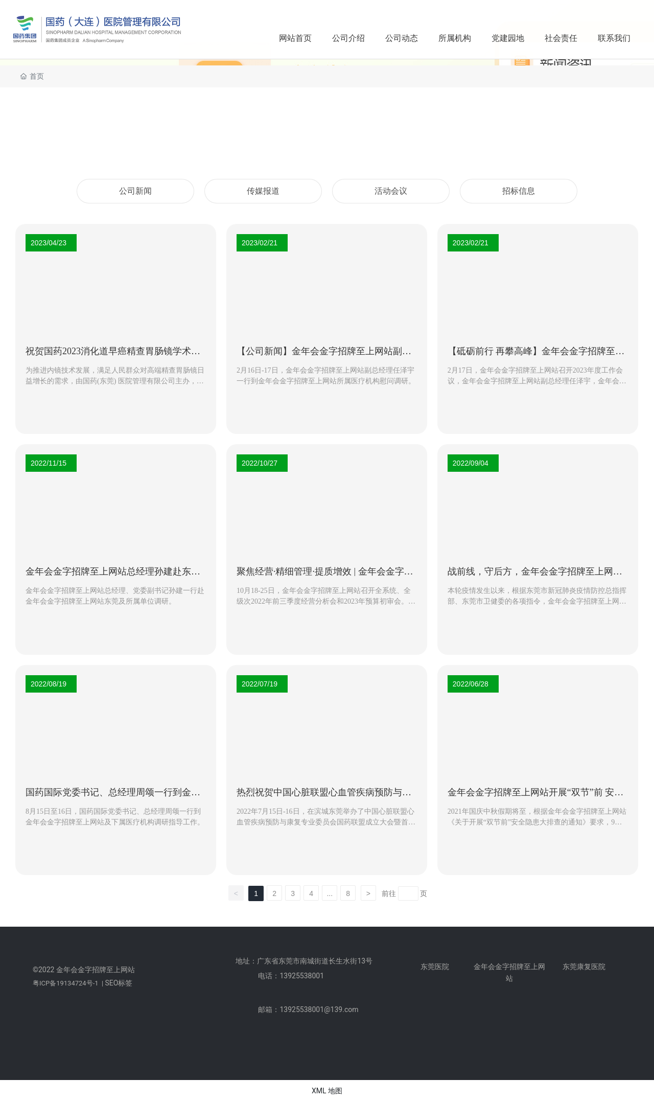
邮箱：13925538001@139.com (308, 1009)
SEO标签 (118, 983)
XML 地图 (327, 1091)
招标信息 (518, 191)
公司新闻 (135, 191)
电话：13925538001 (291, 976)
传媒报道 (263, 191)
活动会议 (391, 191)
